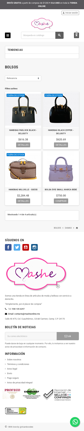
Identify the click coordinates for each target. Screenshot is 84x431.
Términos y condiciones (18, 364)
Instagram (34, 247)
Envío (9, 373)
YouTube (25, 247)
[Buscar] (42, 35)
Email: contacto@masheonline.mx (24, 314)
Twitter (17, 247)
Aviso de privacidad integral (19, 382)
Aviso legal (12, 369)
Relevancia (12, 78)
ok (68, 336)
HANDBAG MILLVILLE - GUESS (23, 189)
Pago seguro (13, 378)
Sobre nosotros (14, 359)
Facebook (8, 247)
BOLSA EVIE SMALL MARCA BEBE (61, 189)
